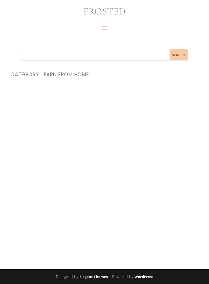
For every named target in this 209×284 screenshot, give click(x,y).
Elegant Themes (93, 276)
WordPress (143, 276)
